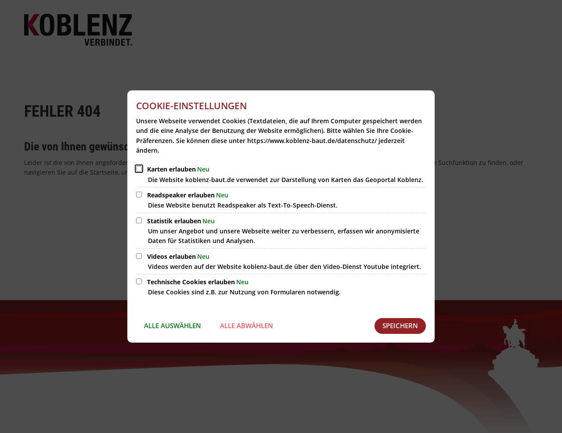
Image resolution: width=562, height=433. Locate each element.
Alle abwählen (246, 325)
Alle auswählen (172, 325)
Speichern (400, 325)
